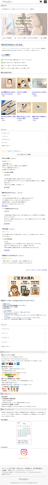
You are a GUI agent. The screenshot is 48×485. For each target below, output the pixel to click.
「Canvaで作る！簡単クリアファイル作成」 (21, 319)
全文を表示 (7, 187)
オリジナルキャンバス (35, 472)
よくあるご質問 (11, 468)
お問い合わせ (20, 468)
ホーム (4, 468)
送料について (11, 470)
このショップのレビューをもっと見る (36, 270)
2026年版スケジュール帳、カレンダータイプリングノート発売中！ (18, 9)
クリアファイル (5, 329)
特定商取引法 (28, 468)
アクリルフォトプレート (21, 472)
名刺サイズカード (6, 346)
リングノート (5, 333)
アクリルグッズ (5, 337)
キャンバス (4, 342)
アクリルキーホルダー (8, 472)
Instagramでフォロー (24, 458)
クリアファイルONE (22, 92)
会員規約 (4, 470)
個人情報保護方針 (37, 468)
